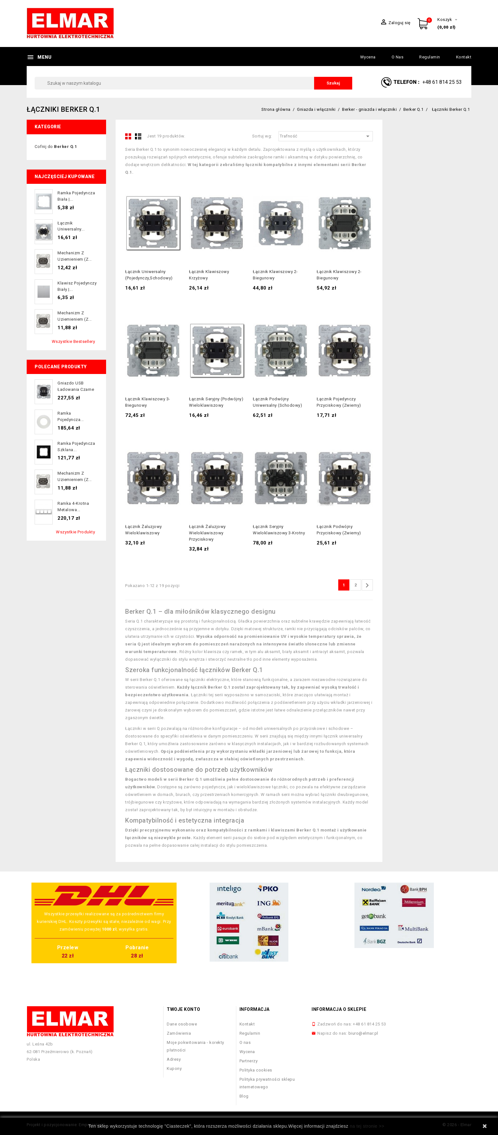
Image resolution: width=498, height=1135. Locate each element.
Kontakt (464, 57)
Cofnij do (56, 146)
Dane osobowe (182, 1024)
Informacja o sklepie (339, 1009)
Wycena (368, 57)
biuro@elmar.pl (363, 1033)
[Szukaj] (193, 83)
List (138, 136)
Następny (367, 585)
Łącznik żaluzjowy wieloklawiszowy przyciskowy (207, 533)
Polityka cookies (255, 1070)
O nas (398, 57)
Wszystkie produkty (75, 532)
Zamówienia (179, 1033)
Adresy (174, 1059)
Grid (128, 136)
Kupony (174, 1068)
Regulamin (429, 57)
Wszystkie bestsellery (73, 341)
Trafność (326, 136)
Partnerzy (248, 1060)
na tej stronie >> (367, 1126)
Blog (244, 1096)
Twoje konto (183, 1009)
